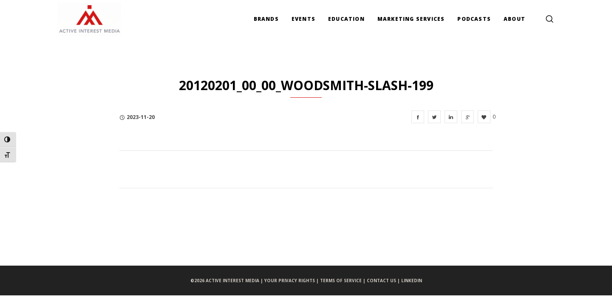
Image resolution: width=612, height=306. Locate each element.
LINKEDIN (411, 280)
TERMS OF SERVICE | (343, 280)
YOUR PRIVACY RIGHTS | (292, 280)
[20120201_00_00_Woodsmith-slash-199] (417, 116)
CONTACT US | (384, 280)
